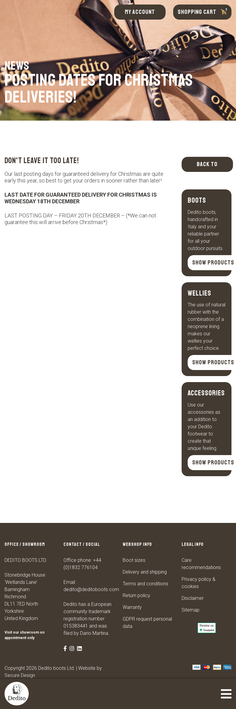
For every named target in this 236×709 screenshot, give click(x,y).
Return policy (136, 595)
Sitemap (190, 610)
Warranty (132, 607)
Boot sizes (134, 560)
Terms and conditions (145, 584)
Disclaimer (193, 598)
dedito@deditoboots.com (91, 589)
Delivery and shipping (145, 572)
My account (140, 12)
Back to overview (207, 166)
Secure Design (20, 675)
